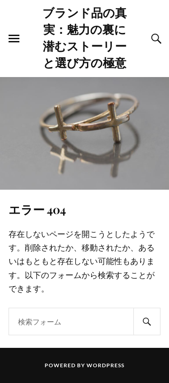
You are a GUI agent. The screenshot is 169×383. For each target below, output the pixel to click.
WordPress (105, 365)
